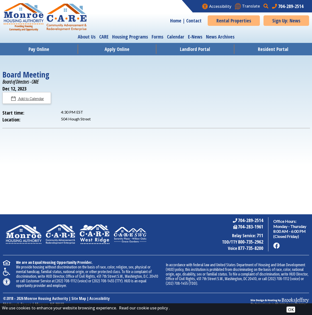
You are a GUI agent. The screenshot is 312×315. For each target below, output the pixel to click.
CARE (103, 36)
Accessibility (99, 298)
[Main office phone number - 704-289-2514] (287, 6)
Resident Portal (273, 49)
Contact (194, 20)
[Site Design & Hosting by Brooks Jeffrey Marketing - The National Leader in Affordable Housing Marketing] (280, 301)
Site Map (78, 298)
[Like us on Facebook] (276, 246)
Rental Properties (233, 20)
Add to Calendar (31, 99)
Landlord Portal (195, 49)
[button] (266, 6)
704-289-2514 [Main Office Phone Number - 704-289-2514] (250, 220)
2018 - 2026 (14, 298)
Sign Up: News (286, 20)
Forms (157, 36)
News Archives (220, 36)
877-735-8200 (250, 248)
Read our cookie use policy (143, 308)
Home (175, 20)
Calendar (175, 36)
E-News (195, 36)
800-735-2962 (250, 241)
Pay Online (39, 49)
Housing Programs (130, 36)
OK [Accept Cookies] (291, 309)
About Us (87, 36)
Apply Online (117, 49)
